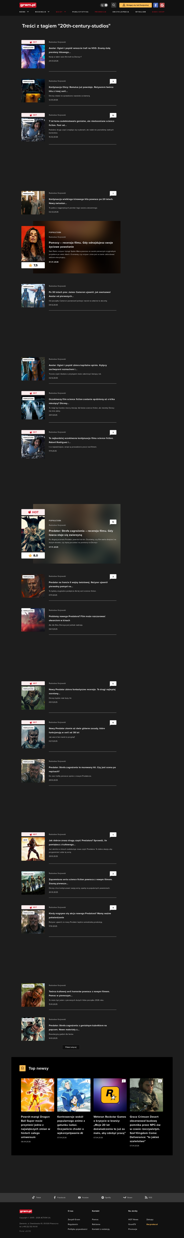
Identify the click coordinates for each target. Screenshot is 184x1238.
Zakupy (149, 1219)
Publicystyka (80, 12)
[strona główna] (34, 5)
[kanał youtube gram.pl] (83, 1197)
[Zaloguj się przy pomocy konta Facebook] (155, 5)
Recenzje (42, 11)
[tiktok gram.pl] (36, 1197)
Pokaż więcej (70, 1047)
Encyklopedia (121, 12)
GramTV (132, 1224)
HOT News (133, 1219)
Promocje (101, 12)
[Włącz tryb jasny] (104, 5)
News (24, 11)
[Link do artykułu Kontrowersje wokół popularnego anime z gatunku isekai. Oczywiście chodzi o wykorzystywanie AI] (74, 1108)
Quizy (61, 11)
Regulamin (73, 1224)
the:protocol (152, 1224)
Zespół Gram (74, 1219)
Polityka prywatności (77, 1229)
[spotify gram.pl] (106, 1197)
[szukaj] (113, 5)
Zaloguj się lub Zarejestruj (137, 5)
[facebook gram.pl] (59, 1197)
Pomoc (95, 1219)
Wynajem (141, 12)
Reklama (96, 1224)
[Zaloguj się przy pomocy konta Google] (162, 5)
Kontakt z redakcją (101, 1229)
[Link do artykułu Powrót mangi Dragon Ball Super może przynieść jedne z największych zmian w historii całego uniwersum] (37, 1110)
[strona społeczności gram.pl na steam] (127, 1197)
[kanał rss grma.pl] (148, 1197)
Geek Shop (158, 12)
